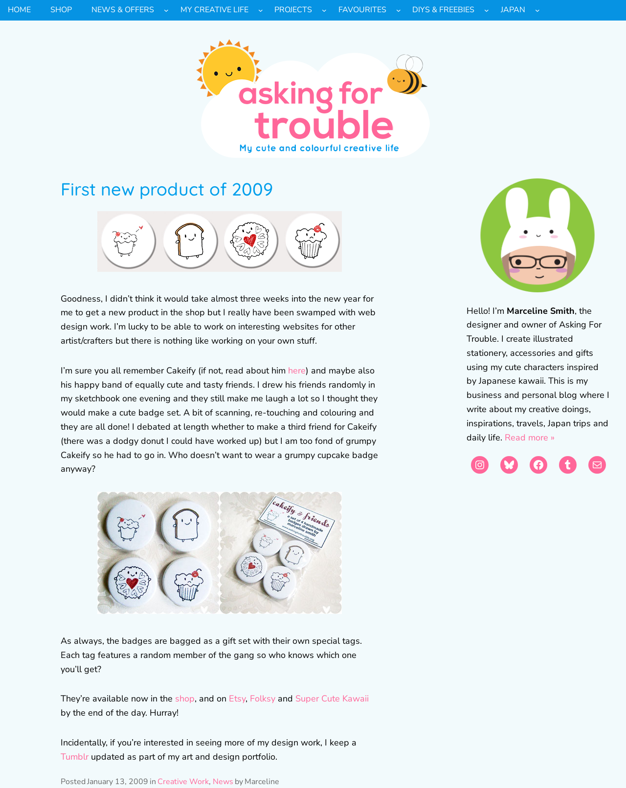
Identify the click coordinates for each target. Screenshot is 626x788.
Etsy (237, 698)
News (223, 781)
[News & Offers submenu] (166, 10)
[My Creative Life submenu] (260, 10)
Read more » (530, 437)
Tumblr (75, 757)
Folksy (262, 698)
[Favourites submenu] (398, 10)
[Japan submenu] (537, 10)
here (297, 370)
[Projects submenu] (324, 10)
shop (185, 698)
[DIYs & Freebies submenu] (486, 10)
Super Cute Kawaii (332, 698)
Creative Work (183, 781)
